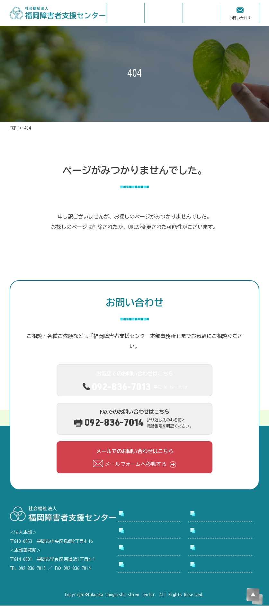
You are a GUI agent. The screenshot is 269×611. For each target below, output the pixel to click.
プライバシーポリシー (223, 567)
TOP (13, 128)
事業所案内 (139, 530)
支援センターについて (223, 513)
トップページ (141, 513)
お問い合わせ (213, 547)
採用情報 (208, 530)
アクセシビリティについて (152, 567)
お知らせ (136, 547)
